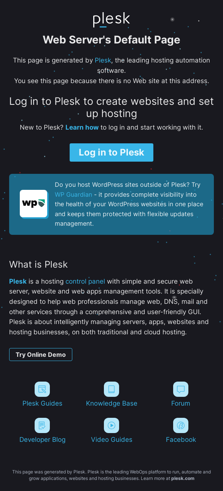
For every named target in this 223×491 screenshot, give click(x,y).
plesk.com (182, 478)
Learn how (82, 127)
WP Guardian (73, 194)
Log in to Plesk (111, 152)
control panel (85, 281)
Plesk (103, 60)
